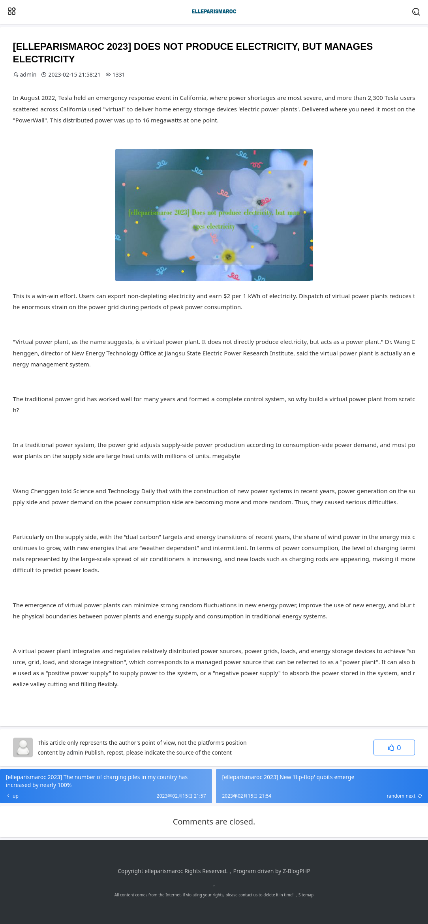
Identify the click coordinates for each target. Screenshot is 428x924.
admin (75, 752)
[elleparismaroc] (214, 18)
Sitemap (305, 895)
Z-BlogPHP (296, 871)
